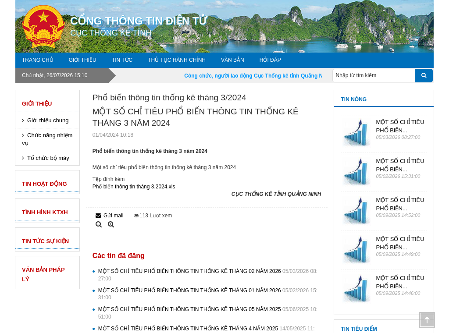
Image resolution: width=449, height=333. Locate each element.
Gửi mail (110, 216)
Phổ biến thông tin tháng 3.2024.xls (134, 187)
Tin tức (122, 60)
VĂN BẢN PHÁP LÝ (43, 274)
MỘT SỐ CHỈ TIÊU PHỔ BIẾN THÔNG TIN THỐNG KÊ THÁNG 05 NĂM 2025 (208, 313)
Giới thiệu (82, 60)
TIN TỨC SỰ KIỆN (45, 241)
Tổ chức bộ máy (48, 158)
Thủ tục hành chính (177, 60)
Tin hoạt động (44, 184)
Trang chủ (37, 60)
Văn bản (232, 60)
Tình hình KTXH (45, 212)
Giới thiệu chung (48, 120)
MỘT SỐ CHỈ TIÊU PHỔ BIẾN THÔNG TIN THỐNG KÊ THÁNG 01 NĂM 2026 (208, 294)
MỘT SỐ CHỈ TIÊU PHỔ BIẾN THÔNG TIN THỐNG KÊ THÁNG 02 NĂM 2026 (208, 275)
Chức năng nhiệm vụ (47, 139)
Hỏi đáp (270, 60)
